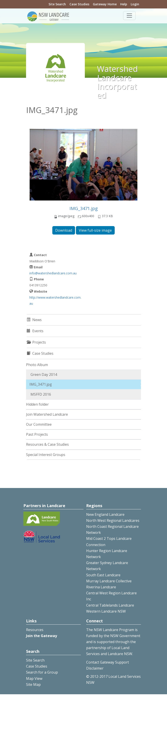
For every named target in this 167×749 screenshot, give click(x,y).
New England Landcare (105, 514)
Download (63, 230)
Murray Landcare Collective (109, 581)
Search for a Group (42, 672)
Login (135, 4)
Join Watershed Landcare (47, 414)
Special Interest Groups (45, 454)
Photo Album (37, 364)
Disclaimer (95, 668)
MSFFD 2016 (41, 394)
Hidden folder (37, 404)
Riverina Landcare (101, 587)
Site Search (57, 4)
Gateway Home (105, 4)
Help (123, 4)
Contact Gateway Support (107, 662)
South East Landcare (103, 575)
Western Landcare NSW (106, 611)
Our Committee (39, 424)
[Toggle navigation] (129, 15)
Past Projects (37, 434)
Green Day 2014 (44, 374)
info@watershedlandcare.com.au (53, 273)
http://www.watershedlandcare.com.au (55, 300)
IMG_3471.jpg (83, 208)
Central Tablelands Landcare (110, 605)
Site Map (33, 684)
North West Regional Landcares (112, 520)
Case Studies (79, 4)
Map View (34, 678)
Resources (34, 629)
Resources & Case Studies (47, 444)
